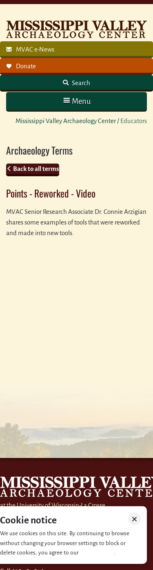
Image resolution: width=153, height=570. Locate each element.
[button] (76, 101)
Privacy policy (97, 553)
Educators (133, 120)
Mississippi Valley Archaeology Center (66, 120)
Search (80, 82)
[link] (76, 49)
